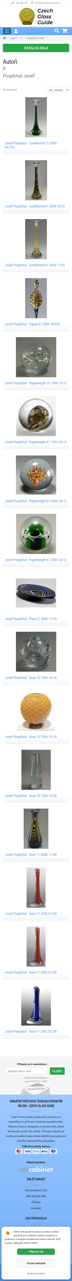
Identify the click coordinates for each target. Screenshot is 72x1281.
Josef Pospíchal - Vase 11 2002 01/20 (31, 914)
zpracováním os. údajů (36, 1081)
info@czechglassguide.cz (48, 2)
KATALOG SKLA (36, 47)
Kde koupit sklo (36, 1196)
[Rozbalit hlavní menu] (7, 31)
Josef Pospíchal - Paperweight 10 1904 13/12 (36, 383)
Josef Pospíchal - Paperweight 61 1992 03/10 (36, 442)
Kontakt (36, 1208)
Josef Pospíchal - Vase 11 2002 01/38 (31, 972)
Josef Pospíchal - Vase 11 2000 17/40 (31, 855)
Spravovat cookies (36, 1273)
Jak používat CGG (36, 1190)
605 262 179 (21, 2)
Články (36, 1202)
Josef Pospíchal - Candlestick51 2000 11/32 (35, 265)
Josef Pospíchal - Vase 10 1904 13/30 (31, 796)
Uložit (57, 1071)
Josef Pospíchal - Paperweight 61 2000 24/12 (36, 501)
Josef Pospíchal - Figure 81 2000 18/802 (32, 324)
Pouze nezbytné (36, 1263)
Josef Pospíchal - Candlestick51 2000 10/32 (35, 206)
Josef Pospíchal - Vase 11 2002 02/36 (31, 1031)
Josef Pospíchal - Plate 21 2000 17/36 (31, 619)
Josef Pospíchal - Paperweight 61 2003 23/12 (36, 560)
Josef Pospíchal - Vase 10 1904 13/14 (31, 678)
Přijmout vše (36, 1251)
